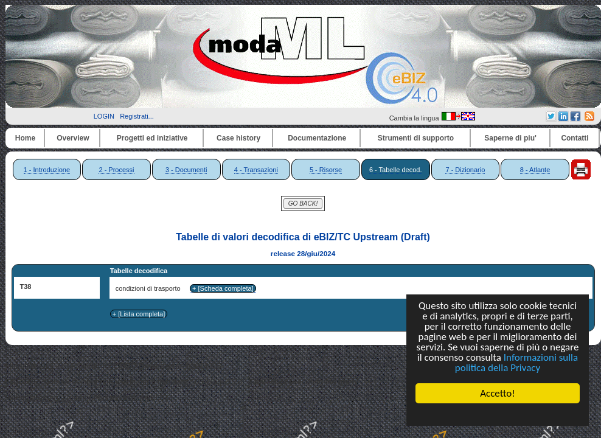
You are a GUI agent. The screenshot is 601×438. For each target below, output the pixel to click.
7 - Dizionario (465, 169)
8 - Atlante (535, 169)
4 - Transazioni (256, 169)
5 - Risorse (326, 169)
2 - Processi (116, 169)
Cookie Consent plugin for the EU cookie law (497, 414)
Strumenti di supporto (416, 138)
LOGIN (104, 116)
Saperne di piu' (510, 138)
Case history (238, 138)
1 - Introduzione (47, 169)
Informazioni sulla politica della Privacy (516, 362)
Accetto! (497, 393)
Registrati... (137, 116)
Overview (73, 138)
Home (25, 138)
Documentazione (317, 138)
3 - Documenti (186, 169)
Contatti (574, 138)
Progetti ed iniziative (152, 138)
